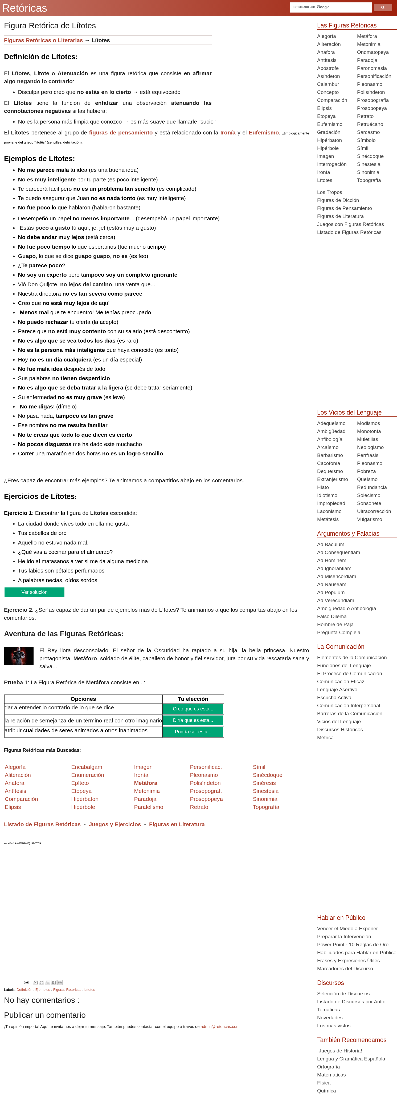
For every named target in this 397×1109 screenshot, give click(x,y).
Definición (25, 990)
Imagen (325, 156)
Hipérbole (328, 148)
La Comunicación (341, 646)
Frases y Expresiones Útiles (348, 960)
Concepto (328, 92)
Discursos (330, 982)
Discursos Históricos (340, 729)
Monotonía (369, 431)
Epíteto (80, 783)
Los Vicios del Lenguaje (349, 412)
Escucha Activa (334, 697)
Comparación (21, 799)
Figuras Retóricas (68, 990)
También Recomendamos (352, 1039)
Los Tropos (329, 192)
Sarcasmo (368, 132)
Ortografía (328, 1067)
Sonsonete (369, 503)
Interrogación (332, 164)
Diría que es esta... (193, 720)
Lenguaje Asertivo (337, 689)
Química (326, 1091)
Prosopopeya (372, 108)
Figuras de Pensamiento (344, 208)
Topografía (369, 180)
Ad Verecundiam (335, 600)
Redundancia (372, 487)
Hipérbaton (329, 140)
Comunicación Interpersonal (348, 705)
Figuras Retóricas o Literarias (43, 40)
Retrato (365, 116)
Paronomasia (372, 68)
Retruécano (370, 124)
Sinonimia (368, 172)
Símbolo (366, 140)
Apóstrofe (328, 68)
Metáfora (367, 36)
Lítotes (89, 990)
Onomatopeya (373, 52)
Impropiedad (331, 503)
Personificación (374, 76)
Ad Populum (331, 592)
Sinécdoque (370, 156)
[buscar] (330, 7)
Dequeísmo (330, 471)
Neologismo (370, 447)
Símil (362, 148)
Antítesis (327, 60)
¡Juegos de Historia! (339, 1051)
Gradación (329, 132)
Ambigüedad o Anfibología (346, 608)
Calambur (328, 84)
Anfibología (329, 439)
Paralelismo (148, 807)
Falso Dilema (332, 616)
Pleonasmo (369, 84)
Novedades (330, 1017)
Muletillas (367, 439)
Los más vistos (334, 1025)
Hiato (323, 487)
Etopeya (326, 116)
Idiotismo (327, 495)
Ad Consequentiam (338, 552)
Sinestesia (368, 164)
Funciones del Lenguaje (344, 665)
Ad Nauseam (331, 584)
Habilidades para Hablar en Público (356, 952)
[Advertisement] (260, 72)
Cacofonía (328, 463)
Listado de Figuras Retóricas (42, 824)
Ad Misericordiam (336, 576)
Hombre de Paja (335, 624)
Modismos (368, 423)
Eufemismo (329, 124)
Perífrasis (367, 455)
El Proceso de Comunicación (349, 673)
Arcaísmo (327, 447)
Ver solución (34, 592)
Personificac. (206, 767)
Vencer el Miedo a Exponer (347, 928)
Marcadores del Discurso (345, 968)
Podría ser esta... (193, 731)
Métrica (325, 737)
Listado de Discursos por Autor (351, 1001)
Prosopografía (373, 100)
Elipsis (13, 807)
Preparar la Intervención (344, 936)
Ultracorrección (374, 511)
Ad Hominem (331, 560)
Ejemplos (43, 990)
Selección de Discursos (343, 993)
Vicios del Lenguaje (339, 721)
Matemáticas (331, 1075)
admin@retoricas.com (220, 1026)
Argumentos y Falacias (348, 533)
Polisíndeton (371, 92)
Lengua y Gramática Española (351, 1059)
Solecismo (368, 495)
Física (324, 1083)
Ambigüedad (331, 431)
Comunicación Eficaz (340, 681)
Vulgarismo (369, 519)
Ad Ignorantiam (334, 568)
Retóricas (24, 8)
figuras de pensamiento (121, 132)
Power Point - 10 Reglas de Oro (352, 944)
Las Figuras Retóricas (347, 25)
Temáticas (328, 1009)
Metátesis (328, 519)
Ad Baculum (330, 544)
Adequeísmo (331, 423)
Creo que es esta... (193, 708)
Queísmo (367, 479)
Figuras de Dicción (338, 200)
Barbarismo (330, 455)
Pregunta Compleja (339, 632)
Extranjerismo (332, 479)
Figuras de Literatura (340, 216)
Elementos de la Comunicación (352, 657)
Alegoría (326, 36)
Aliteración (329, 44)
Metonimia (147, 791)
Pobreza (366, 471)
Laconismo (329, 511)
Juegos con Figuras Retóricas (350, 224)
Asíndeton (328, 76)
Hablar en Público (341, 917)
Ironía (323, 172)
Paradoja (145, 799)
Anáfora (326, 52)
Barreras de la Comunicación (349, 713)
